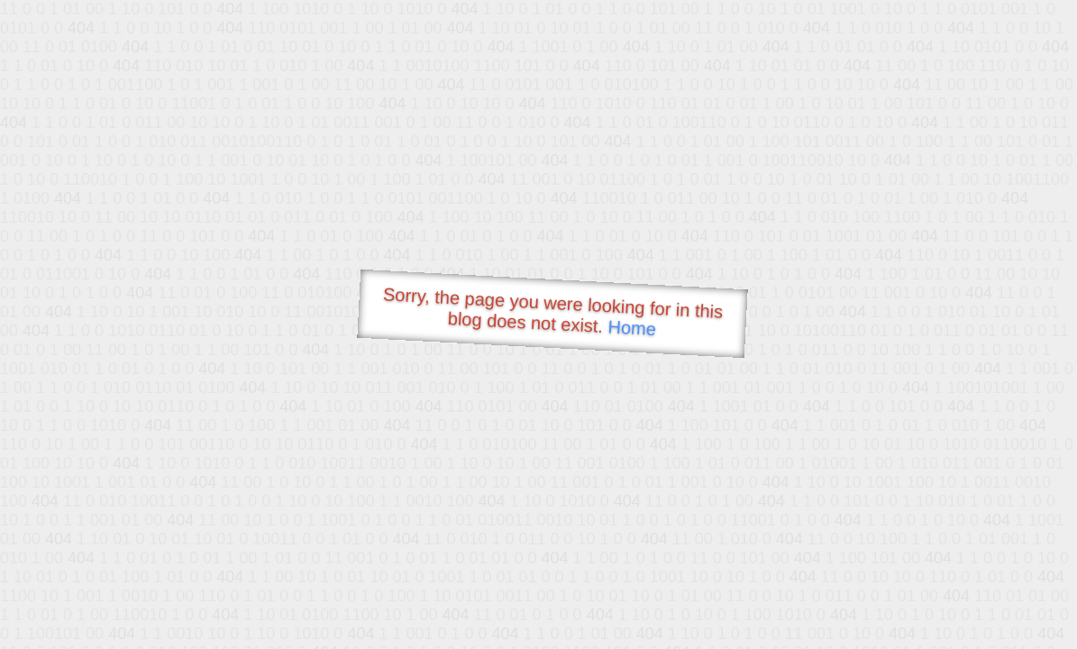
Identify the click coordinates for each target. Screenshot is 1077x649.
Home (631, 327)
